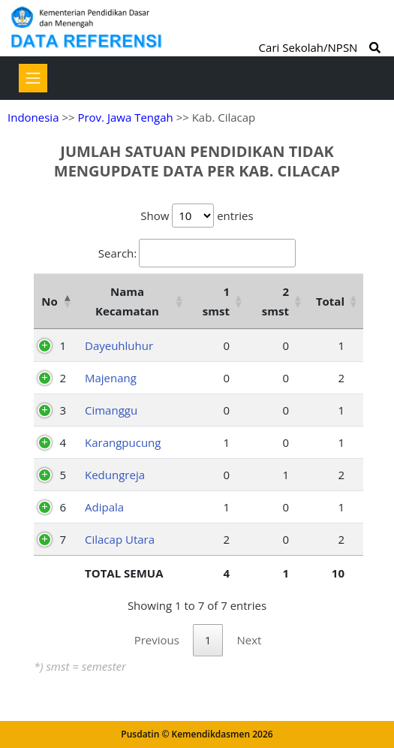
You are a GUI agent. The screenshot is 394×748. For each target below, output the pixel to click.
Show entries (196, 216)
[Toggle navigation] (33, 78)
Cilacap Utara (120, 539)
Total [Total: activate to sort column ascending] (330, 301)
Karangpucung (123, 442)
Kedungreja (115, 474)
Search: (197, 253)
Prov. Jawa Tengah (125, 117)
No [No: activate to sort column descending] (49, 301)
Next (248, 639)
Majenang (111, 377)
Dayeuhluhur (119, 345)
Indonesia (33, 117)
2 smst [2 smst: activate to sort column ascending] (275, 301)
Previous (156, 639)
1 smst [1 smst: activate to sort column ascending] (216, 301)
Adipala (104, 506)
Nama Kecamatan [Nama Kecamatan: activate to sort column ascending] (127, 301)
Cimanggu (111, 410)
